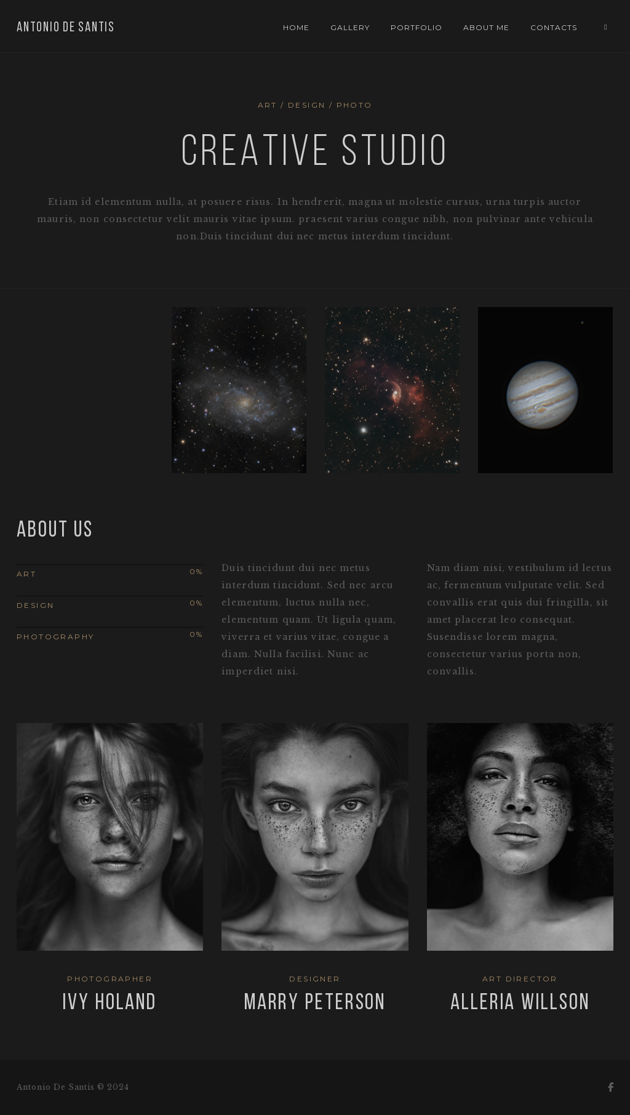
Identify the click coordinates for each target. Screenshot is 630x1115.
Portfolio (416, 27)
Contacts (553, 27)
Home (296, 27)
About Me (486, 27)
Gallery (350, 27)
